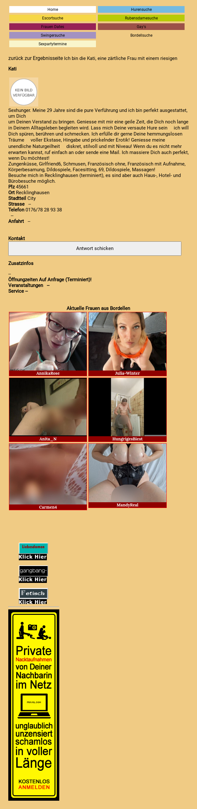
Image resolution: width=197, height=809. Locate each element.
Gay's (141, 26)
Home (52, 9)
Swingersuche (53, 35)
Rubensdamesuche (141, 18)
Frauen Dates (52, 26)
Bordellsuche (141, 35)
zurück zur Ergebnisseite (35, 58)
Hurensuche (141, 9)
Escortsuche (52, 18)
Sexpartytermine (53, 43)
